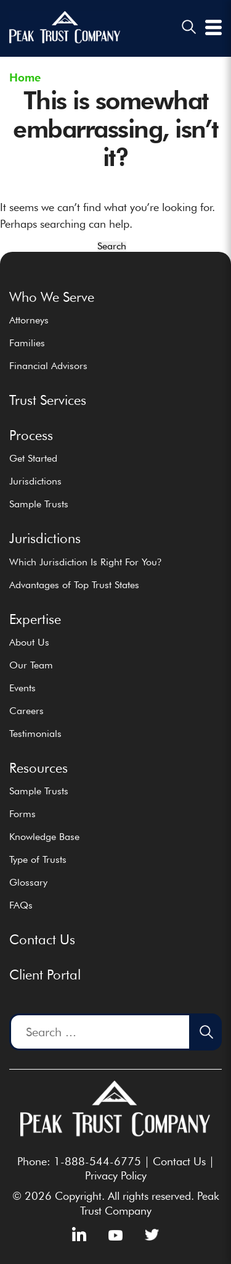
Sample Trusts (38, 504)
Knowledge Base (44, 836)
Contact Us (42, 939)
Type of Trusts (38, 859)
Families (27, 343)
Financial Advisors (48, 366)
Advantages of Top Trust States (74, 585)
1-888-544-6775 (97, 1161)
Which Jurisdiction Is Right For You (85, 562)
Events (22, 688)
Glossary (28, 882)
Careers (26, 711)
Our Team (31, 665)
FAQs (21, 905)
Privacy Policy (116, 1175)
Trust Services (47, 400)
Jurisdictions (35, 481)
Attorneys (29, 320)
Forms (22, 814)
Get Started (33, 458)
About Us (29, 642)
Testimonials (35, 733)
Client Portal (45, 975)
